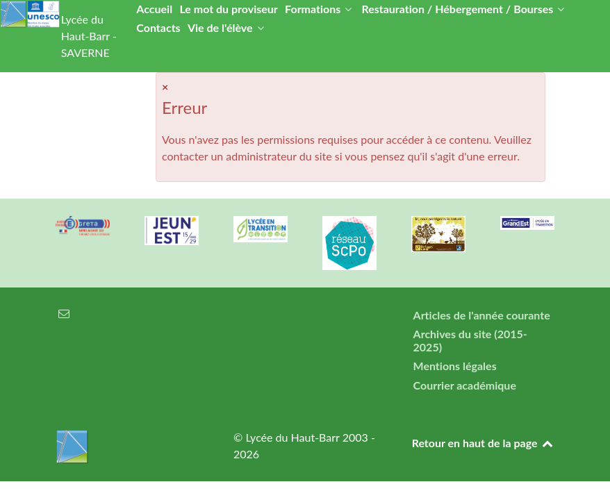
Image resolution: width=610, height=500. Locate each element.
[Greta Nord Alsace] (83, 225)
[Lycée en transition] (260, 229)
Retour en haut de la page (483, 442)
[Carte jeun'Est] (172, 230)
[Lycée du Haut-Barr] (127, 446)
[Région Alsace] (527, 223)
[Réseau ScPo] (349, 243)
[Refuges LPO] (438, 234)
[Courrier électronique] (64, 313)
